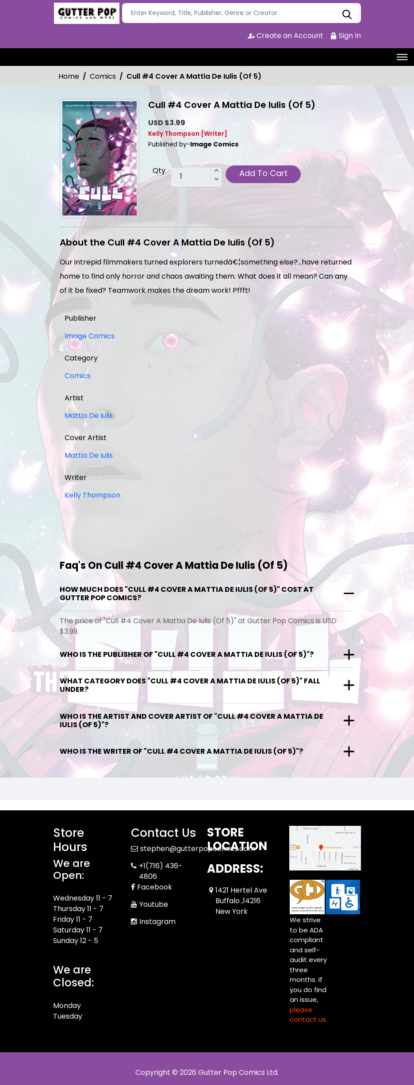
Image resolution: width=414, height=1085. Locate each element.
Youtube (153, 904)
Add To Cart (263, 173)
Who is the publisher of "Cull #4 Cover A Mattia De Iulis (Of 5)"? (187, 654)
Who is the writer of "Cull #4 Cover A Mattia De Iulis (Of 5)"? (181, 751)
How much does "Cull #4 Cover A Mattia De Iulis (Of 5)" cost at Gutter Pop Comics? (187, 593)
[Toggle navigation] (402, 57)
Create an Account (285, 36)
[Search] (241, 13)
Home (68, 76)
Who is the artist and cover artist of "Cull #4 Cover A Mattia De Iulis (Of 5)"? (191, 720)
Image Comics (90, 336)
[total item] (196, 177)
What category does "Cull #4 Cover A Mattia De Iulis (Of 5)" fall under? (190, 685)
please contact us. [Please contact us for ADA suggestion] (308, 1014)
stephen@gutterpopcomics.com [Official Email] (197, 848)
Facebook (154, 887)
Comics (103, 76)
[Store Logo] (86, 13)
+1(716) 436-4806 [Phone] (160, 871)
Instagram (157, 921)
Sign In (345, 36)
